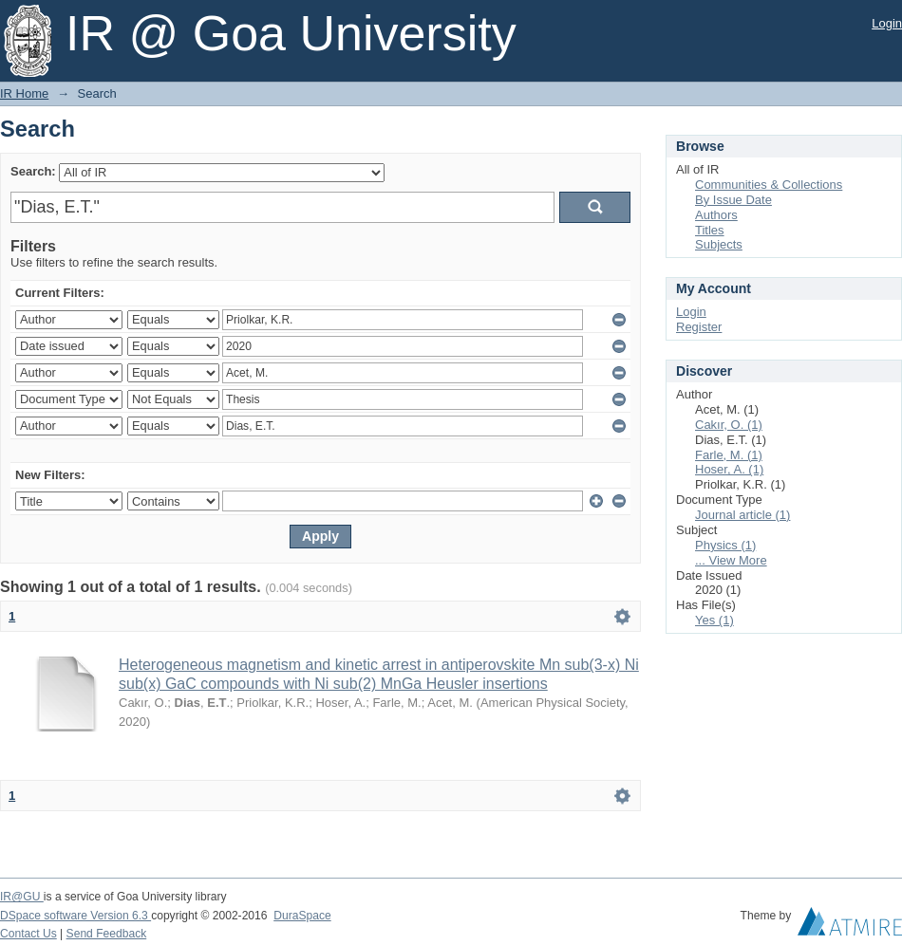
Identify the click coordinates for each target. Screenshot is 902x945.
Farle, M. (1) (728, 455)
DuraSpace (301, 915)
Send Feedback (106, 933)
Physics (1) (725, 545)
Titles (709, 230)
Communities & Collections (768, 184)
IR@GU (22, 896)
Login (887, 23)
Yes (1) (714, 620)
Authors (716, 215)
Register (699, 327)
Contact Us (28, 933)
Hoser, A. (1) (729, 469)
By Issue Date (733, 200)
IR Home (24, 93)
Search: (33, 171)
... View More (731, 560)
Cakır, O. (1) (728, 424)
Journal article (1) (742, 515)
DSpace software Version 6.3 (75, 915)
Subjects (718, 244)
